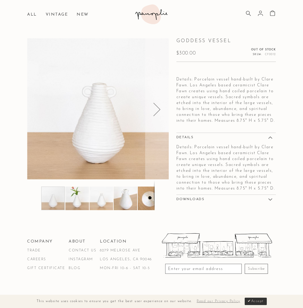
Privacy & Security (99, 288)
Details (185, 137)
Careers (36, 259)
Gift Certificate (46, 268)
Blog (74, 268)
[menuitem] (33, 15)
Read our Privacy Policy (218, 301)
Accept (257, 301)
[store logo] (151, 14)
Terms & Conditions (49, 288)
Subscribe (256, 269)
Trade (34, 250)
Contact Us (82, 250)
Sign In (260, 13)
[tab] (226, 137)
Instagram (81, 259)
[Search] (248, 14)
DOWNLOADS (190, 199)
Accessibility (141, 288)
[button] (157, 109)
